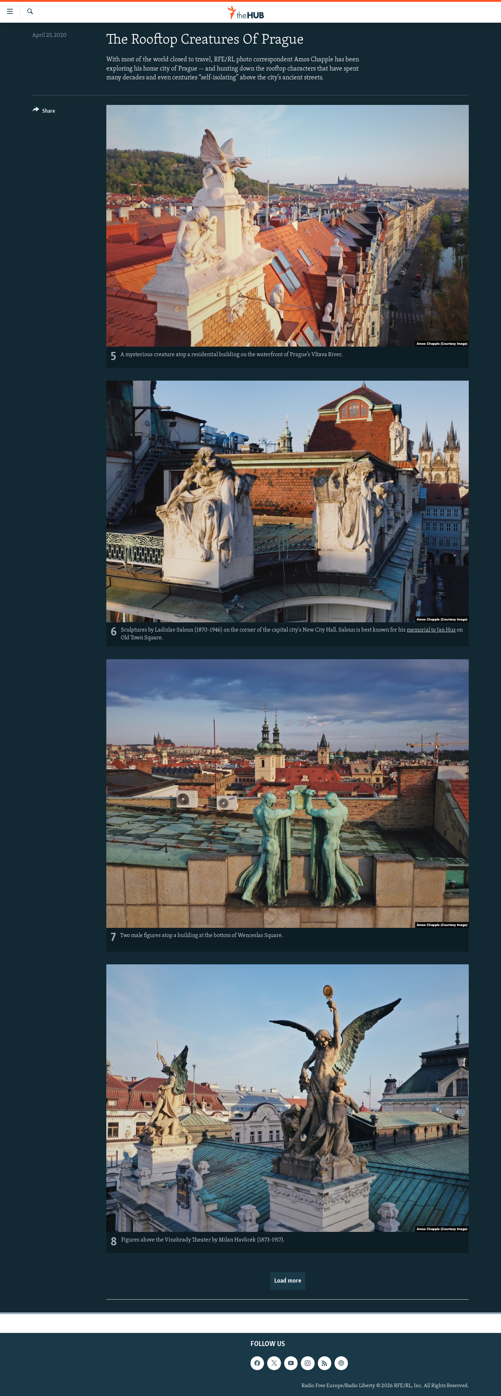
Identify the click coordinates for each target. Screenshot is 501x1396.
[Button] (44, 112)
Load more (287, 1281)
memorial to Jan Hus (431, 630)
